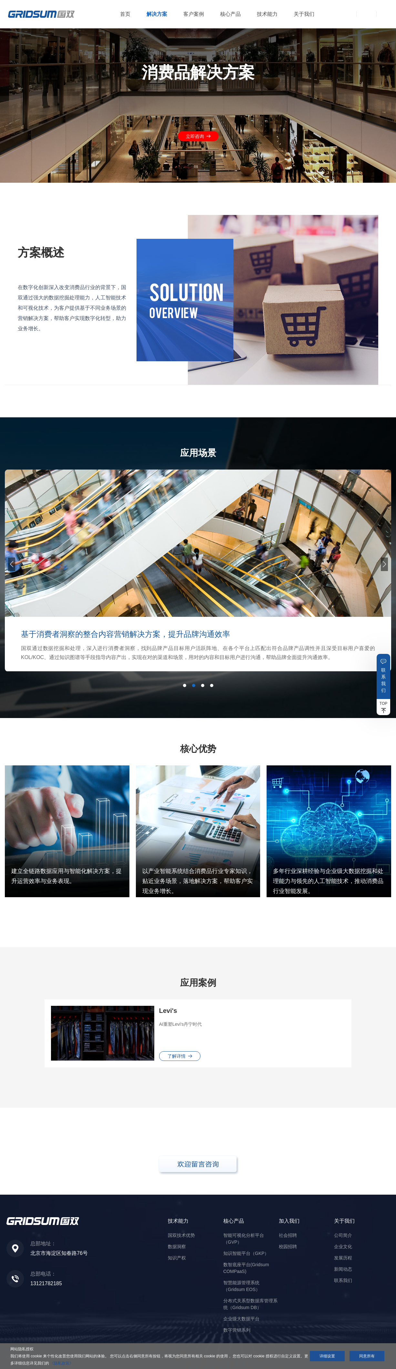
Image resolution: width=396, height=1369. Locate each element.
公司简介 (343, 1235)
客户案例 (193, 14)
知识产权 (177, 1257)
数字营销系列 (236, 1330)
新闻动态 (343, 1269)
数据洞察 (177, 1246)
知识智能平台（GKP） (246, 1253)
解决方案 (157, 14)
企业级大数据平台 (241, 1318)
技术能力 (267, 14)
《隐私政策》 (61, 1363)
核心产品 (230, 14)
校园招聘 (288, 1246)
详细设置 (327, 1356)
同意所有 (367, 1356)
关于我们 (304, 14)
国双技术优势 (181, 1235)
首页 (125, 14)
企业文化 (343, 1246)
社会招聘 (288, 1235)
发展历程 (343, 1257)
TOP (383, 703)
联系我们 (383, 680)
